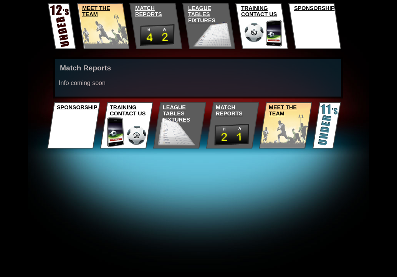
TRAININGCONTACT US (259, 11)
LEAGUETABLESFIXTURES (201, 14)
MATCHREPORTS (148, 11)
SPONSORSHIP (314, 8)
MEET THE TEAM (96, 11)
